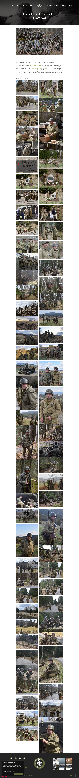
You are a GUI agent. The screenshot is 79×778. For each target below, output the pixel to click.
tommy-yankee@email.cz (6, 1)
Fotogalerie (49, 5)
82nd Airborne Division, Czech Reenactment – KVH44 (41, 68)
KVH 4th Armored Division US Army (34, 65)
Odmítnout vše (8, 773)
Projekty (56, 5)
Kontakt (70, 5)
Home (12, 5)
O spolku (17, 5)
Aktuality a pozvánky (27, 5)
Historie (63, 5)
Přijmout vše (18, 773)
